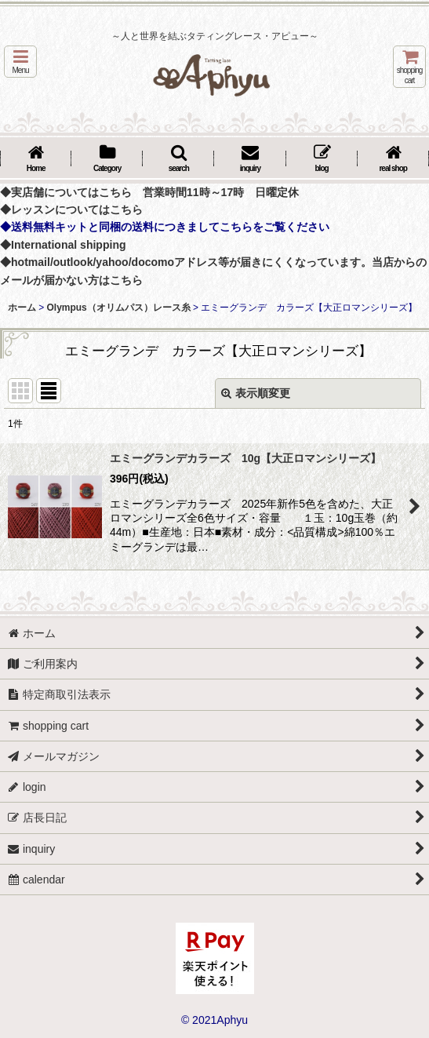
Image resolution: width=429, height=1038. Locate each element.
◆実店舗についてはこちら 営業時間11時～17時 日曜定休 (149, 192)
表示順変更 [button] (255, 393)
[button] (20, 62)
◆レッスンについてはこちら (71, 209)
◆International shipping (63, 245)
